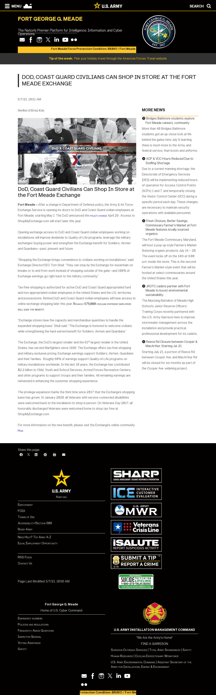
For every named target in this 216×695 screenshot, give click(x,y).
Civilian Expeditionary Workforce (157, 656)
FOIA (21, 511)
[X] (28, 455)
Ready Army (25, 529)
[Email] (63, 455)
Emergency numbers (30, 618)
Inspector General (29, 637)
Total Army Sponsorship (164, 650)
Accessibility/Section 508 (35, 523)
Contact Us (25, 563)
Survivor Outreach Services (129, 650)
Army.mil (61, 497)
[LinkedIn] (36, 455)
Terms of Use (26, 517)
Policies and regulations (33, 624)
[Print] (54, 455)
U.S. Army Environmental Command (133, 662)
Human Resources (122, 656)
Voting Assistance (29, 643)
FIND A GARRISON (154, 644)
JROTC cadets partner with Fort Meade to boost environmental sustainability (168, 290)
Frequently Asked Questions (36, 630)
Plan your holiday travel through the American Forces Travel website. (108, 58)
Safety (22, 649)
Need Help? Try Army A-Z (34, 537)
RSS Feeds (25, 557)
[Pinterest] (45, 455)
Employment (25, 505)
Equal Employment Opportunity (38, 543)
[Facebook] (21, 455)
